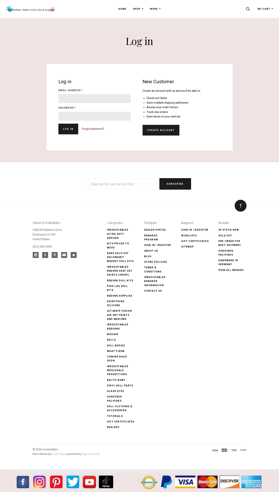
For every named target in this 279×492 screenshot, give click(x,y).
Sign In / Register (157, 245)
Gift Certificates (120, 421)
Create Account (161, 130)
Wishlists (189, 235)
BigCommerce (91, 454)
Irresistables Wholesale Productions (118, 370)
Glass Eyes (115, 391)
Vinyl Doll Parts (120, 385)
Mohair (112, 334)
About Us (151, 250)
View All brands (231, 270)
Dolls (111, 339)
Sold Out (225, 235)
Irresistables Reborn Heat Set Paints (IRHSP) (119, 271)
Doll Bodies (116, 345)
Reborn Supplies (119, 295)
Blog (148, 256)
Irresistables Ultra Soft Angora (118, 233)
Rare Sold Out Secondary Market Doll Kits (120, 257)
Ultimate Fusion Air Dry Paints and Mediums (119, 315)
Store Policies (155, 262)
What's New (116, 351)
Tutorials (115, 416)
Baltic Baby (116, 380)
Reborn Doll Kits (120, 280)
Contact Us (153, 290)
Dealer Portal (155, 229)
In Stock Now (228, 229)
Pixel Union (58, 454)
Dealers (113, 427)
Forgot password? (93, 128)
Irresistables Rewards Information (155, 281)
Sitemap (187, 246)
